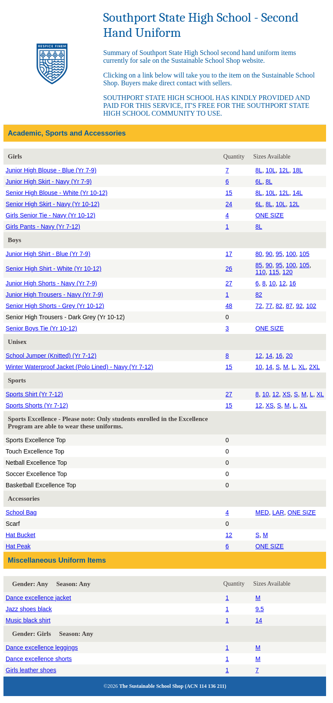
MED (262, 512)
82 (258, 294)
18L (298, 170)
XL (302, 366)
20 (289, 355)
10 (272, 283)
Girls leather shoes (31, 670)
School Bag (21, 512)
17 (228, 253)
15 (228, 192)
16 (292, 283)
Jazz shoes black (29, 609)
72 (258, 305)
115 (274, 272)
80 (258, 253)
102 (311, 305)
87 (289, 305)
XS (286, 394)
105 (304, 253)
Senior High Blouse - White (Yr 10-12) (57, 192)
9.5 (259, 609)
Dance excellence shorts (39, 658)
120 (287, 272)
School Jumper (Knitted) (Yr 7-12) (51, 355)
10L (270, 170)
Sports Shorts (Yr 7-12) (37, 405)
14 (268, 355)
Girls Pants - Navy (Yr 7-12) (43, 226)
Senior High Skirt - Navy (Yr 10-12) (52, 204)
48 (228, 305)
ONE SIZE (269, 215)
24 (228, 204)
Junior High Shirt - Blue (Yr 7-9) (48, 253)
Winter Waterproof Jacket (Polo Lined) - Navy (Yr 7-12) (79, 366)
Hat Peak (18, 546)
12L (284, 170)
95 (279, 253)
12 (282, 283)
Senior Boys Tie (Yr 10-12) (41, 328)
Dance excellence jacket (38, 597)
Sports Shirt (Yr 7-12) (34, 394)
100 (291, 253)
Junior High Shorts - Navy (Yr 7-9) (51, 283)
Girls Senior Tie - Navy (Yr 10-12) (50, 215)
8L (258, 170)
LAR (278, 512)
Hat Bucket (20, 534)
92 (299, 305)
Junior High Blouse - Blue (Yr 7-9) (51, 170)
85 (258, 265)
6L (258, 181)
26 (228, 268)
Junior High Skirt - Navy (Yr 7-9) (48, 181)
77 (268, 305)
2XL (314, 366)
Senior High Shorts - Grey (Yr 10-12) (55, 305)
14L (298, 192)
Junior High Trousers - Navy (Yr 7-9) (54, 294)
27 (228, 283)
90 (268, 253)
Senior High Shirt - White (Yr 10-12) (53, 268)
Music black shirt (28, 620)
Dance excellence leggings (42, 647)
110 (260, 272)
